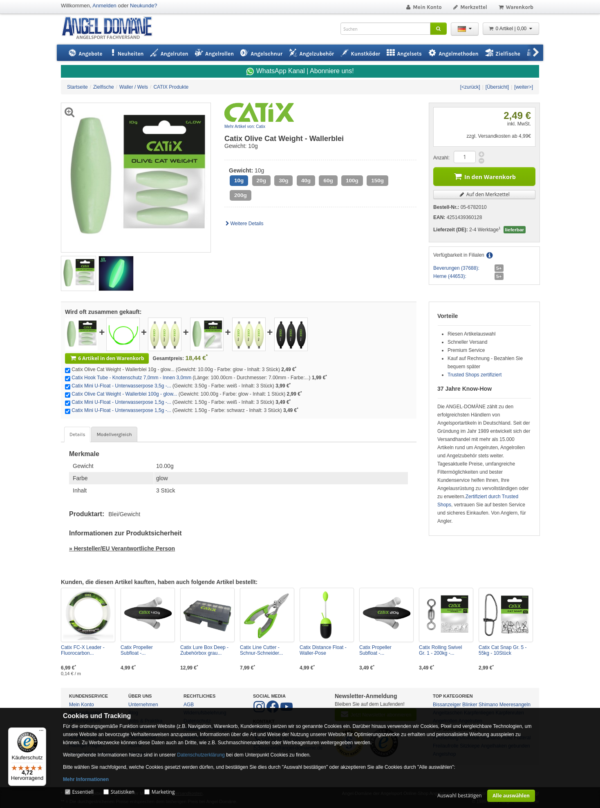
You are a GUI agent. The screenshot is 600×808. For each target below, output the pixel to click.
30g (283, 180)
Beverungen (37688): (456, 268)
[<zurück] (470, 87)
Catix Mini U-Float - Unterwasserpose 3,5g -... (121, 386)
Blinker (469, 704)
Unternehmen (143, 704)
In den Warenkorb (484, 175)
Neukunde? (143, 5)
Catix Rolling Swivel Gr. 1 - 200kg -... (440, 650)
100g (352, 180)
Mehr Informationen (86, 779)
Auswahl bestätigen (459, 795)
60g (328, 180)
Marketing (163, 791)
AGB (189, 704)
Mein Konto (423, 7)
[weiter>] (523, 87)
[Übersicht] (497, 87)
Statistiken (122, 791)
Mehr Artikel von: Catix (244, 126)
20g (261, 180)
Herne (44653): (449, 276)
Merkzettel (469, 7)
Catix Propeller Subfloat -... (137, 650)
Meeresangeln (515, 704)
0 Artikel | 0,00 (511, 28)
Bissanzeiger (447, 704)
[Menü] (41, 732)
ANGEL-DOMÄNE (111, 28)
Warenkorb (515, 7)
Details (77, 434)
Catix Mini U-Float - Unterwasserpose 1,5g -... (121, 402)
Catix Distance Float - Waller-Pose (323, 650)
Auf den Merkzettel (484, 194)
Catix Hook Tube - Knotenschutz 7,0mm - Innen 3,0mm (131, 377)
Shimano (488, 704)
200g (240, 195)
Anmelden (104, 5)
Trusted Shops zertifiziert (474, 375)
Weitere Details (244, 223)
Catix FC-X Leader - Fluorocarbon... (83, 650)
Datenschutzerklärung (201, 755)
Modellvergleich (114, 434)
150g (377, 180)
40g (306, 180)
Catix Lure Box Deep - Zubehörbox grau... (204, 650)
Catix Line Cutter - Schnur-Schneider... (261, 650)
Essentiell (82, 791)
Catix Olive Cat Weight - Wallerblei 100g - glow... (124, 394)
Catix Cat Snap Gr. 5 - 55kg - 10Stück (502, 650)
